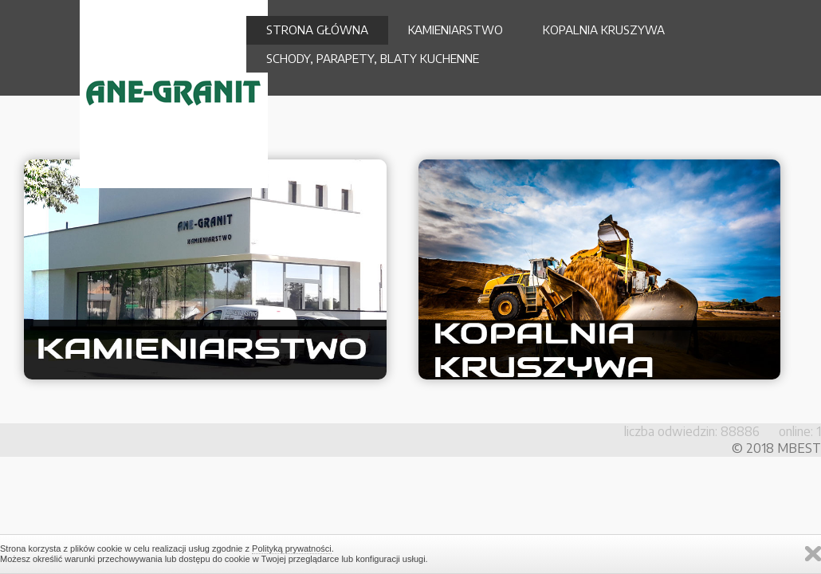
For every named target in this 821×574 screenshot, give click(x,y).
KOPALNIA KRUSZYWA (604, 29)
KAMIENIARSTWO (455, 29)
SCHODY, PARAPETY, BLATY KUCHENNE (372, 58)
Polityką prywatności (292, 548)
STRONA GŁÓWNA (317, 29)
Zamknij (813, 553)
